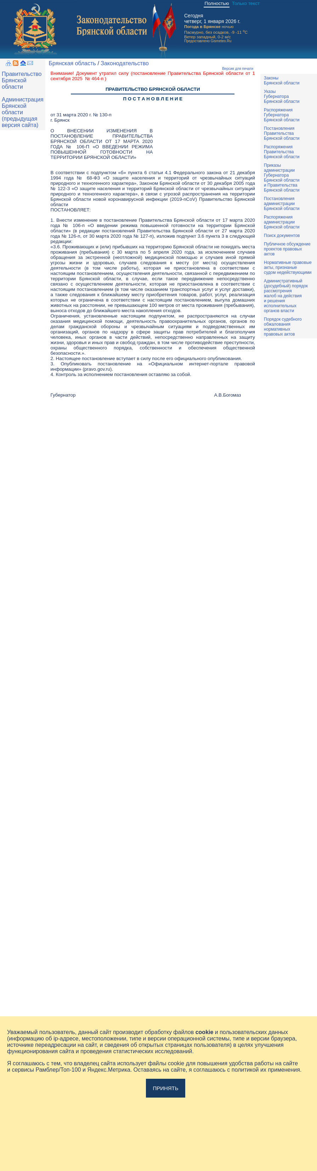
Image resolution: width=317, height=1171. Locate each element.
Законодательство (125, 63)
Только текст (246, 3)
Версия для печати (237, 69)
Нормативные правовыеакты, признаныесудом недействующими (288, 267)
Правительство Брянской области (21, 80)
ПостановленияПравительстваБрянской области (282, 133)
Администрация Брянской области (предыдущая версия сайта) (23, 112)
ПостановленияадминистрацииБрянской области (282, 203)
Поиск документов (282, 235)
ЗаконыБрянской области (282, 80)
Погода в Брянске (202, 26)
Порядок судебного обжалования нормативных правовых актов (283, 327)
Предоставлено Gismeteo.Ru (207, 41)
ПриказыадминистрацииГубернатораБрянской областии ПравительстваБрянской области (282, 178)
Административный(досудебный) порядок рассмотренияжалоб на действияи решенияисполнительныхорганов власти (286, 295)
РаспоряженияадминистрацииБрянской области (282, 222)
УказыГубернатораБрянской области (282, 96)
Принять (165, 1088)
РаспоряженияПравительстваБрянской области (282, 151)
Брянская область (72, 63)
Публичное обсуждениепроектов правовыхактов (287, 249)
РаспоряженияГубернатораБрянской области (282, 114)
